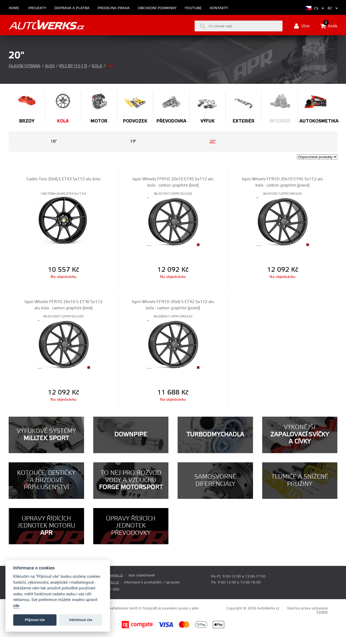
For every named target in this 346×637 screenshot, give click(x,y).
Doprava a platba (71, 8)
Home (14, 8)
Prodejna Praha (114, 8)
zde (16, 605)
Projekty (37, 8)
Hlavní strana (24, 66)
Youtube (193, 8)
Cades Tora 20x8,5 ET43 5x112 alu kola (63, 179)
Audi (50, 66)
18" (54, 141)
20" (212, 141)
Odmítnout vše (80, 620)
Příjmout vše (35, 620)
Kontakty (219, 8)
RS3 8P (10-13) (73, 66)
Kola (97, 66)
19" (133, 141)
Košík (328, 26)
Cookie (322, 612)
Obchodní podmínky (157, 8)
